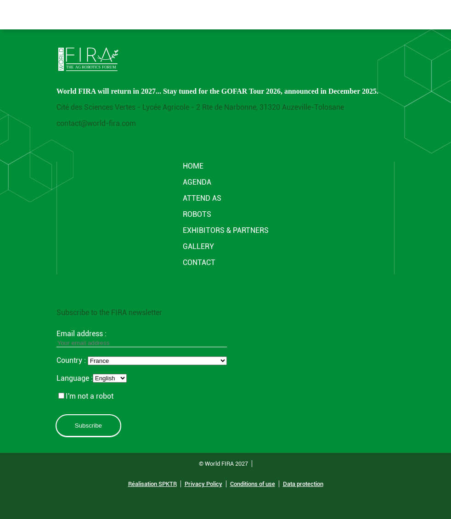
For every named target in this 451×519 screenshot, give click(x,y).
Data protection (303, 483)
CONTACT (199, 262)
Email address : (141, 338)
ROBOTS (197, 214)
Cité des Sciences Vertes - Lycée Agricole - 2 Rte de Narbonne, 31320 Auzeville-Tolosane (200, 107)
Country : (72, 360)
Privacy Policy (203, 483)
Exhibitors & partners (226, 230)
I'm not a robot (85, 396)
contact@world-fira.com (96, 123)
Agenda (197, 182)
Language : (74, 378)
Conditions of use (252, 483)
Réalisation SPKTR (152, 483)
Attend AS (202, 198)
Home (193, 166)
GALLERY (198, 246)
